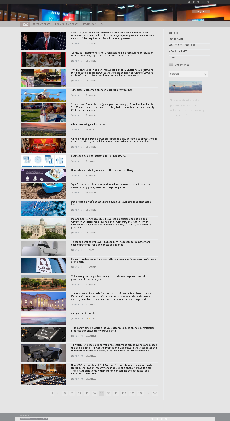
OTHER (173, 57)
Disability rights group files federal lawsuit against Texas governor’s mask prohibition (113, 260)
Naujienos (200, 12)
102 (140, 393)
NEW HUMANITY (178, 51)
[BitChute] (156, 419)
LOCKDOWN (176, 39)
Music (90, 129)
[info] (198, 2)
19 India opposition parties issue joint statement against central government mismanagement (108, 277)
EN (102, 24)
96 (94, 393)
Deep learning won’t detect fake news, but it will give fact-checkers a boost (111, 203)
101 (132, 393)
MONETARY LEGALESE (182, 45)
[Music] (189, 2)
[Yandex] (161, 419)
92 (65, 393)
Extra (90, 161)
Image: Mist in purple (83, 313)
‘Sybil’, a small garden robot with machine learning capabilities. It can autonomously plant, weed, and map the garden (111, 186)
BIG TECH (174, 33)
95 (86, 393)
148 (155, 393)
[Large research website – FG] (208, 2)
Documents (182, 65)
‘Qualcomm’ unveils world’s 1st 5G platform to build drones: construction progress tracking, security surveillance (113, 329)
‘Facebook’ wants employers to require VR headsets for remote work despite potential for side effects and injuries (110, 243)
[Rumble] (152, 419)
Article (91, 43)
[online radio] (203, 2)
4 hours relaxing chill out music (89, 124)
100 (124, 393)
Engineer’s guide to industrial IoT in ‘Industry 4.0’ (99, 156)
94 (79, 393)
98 (108, 393)
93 (72, 393)
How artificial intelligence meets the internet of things (102, 170)
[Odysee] (166, 419)
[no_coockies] (193, 2)
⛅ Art (90, 318)
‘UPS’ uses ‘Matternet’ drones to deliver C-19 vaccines (101, 90)
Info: (29, 415)
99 (116, 393)
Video (90, 250)
